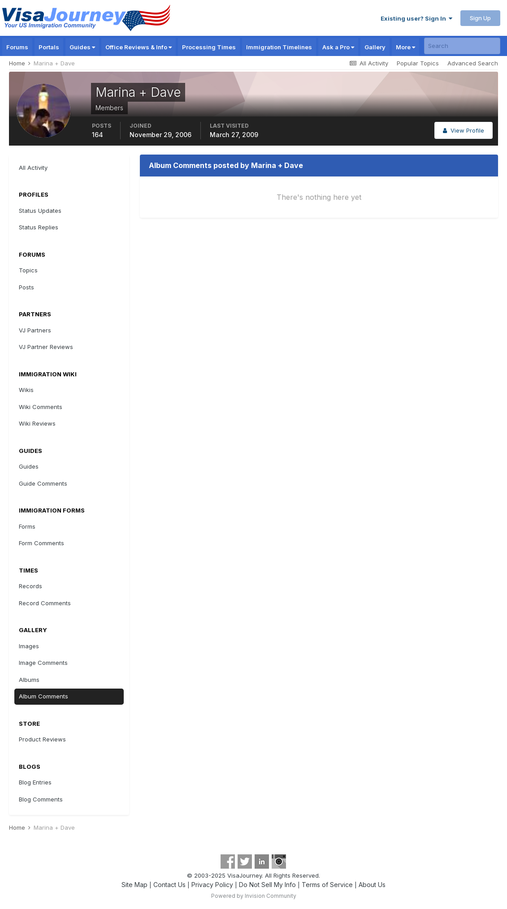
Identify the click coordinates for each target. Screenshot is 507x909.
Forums (17, 47)
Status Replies (38, 227)
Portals (49, 47)
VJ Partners (35, 330)
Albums (29, 679)
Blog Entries (35, 782)
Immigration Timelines (279, 47)
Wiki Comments (40, 406)
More (405, 47)
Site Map (134, 884)
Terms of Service (327, 884)
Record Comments (45, 603)
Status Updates (40, 210)
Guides (82, 47)
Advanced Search (472, 63)
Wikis (26, 389)
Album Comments (43, 696)
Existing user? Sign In (416, 18)
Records (30, 586)
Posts (26, 287)
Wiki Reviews (37, 423)
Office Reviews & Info (138, 47)
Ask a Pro (338, 47)
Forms (27, 526)
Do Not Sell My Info (267, 884)
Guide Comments (43, 483)
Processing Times (209, 47)
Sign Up (480, 18)
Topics (28, 270)
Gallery (375, 47)
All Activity (33, 167)
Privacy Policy (212, 884)
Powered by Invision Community (253, 895)
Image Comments (43, 662)
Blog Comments (41, 799)
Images (29, 646)
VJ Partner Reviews (46, 346)
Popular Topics (418, 63)
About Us (372, 884)
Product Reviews (42, 739)
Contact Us (169, 884)
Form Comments (41, 543)
